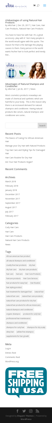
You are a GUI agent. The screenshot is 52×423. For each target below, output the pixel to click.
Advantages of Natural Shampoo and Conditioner (24, 85)
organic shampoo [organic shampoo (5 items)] (13, 314)
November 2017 (12, 198)
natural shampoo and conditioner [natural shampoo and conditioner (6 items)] (19, 309)
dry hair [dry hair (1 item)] (32, 265)
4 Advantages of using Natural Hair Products (23, 21)
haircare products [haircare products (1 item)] (13, 278)
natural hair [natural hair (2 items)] (39, 292)
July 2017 (9, 211)
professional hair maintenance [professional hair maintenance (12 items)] (18, 318)
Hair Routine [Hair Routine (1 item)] (35, 283)
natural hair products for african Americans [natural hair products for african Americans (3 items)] (23, 305)
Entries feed (10, 352)
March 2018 (10, 181)
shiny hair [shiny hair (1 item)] (10, 332)
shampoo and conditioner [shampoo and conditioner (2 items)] (16, 323)
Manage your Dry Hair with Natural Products (25, 145)
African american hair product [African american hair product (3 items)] (18, 256)
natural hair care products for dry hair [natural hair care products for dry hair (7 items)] (21, 300)
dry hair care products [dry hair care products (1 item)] (28, 269)
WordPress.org (12, 361)
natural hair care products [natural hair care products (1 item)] (32, 296)
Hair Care (36, 25)
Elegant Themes (25, 415)
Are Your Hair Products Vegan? (19, 162)
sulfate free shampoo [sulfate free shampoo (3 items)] (25, 332)
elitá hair (12, 25)
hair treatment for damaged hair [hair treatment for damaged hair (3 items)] (19, 292)
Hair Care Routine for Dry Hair (18, 157)
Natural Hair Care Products (31, 28)
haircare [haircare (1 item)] (19, 274)
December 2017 (12, 194)
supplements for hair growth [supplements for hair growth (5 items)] (17, 336)
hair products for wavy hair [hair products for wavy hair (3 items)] (17, 283)
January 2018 (11, 190)
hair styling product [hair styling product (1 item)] (14, 287)
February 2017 (11, 216)
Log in (8, 348)
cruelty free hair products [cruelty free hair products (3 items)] (16, 265)
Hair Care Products (13, 236)
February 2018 (11, 185)
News (32, 89)
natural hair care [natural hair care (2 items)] (12, 296)
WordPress (26, 419)
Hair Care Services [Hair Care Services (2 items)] (30, 278)
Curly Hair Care (12, 227)
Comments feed (12, 357)
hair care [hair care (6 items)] (9, 274)
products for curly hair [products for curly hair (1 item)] (32, 314)
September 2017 (12, 203)
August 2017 (11, 207)
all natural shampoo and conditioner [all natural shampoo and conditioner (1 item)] (20, 261)
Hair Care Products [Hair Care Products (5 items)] (32, 274)
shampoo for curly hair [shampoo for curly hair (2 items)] (15, 327)
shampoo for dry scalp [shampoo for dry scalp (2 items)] (36, 327)
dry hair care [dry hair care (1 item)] (11, 269)
